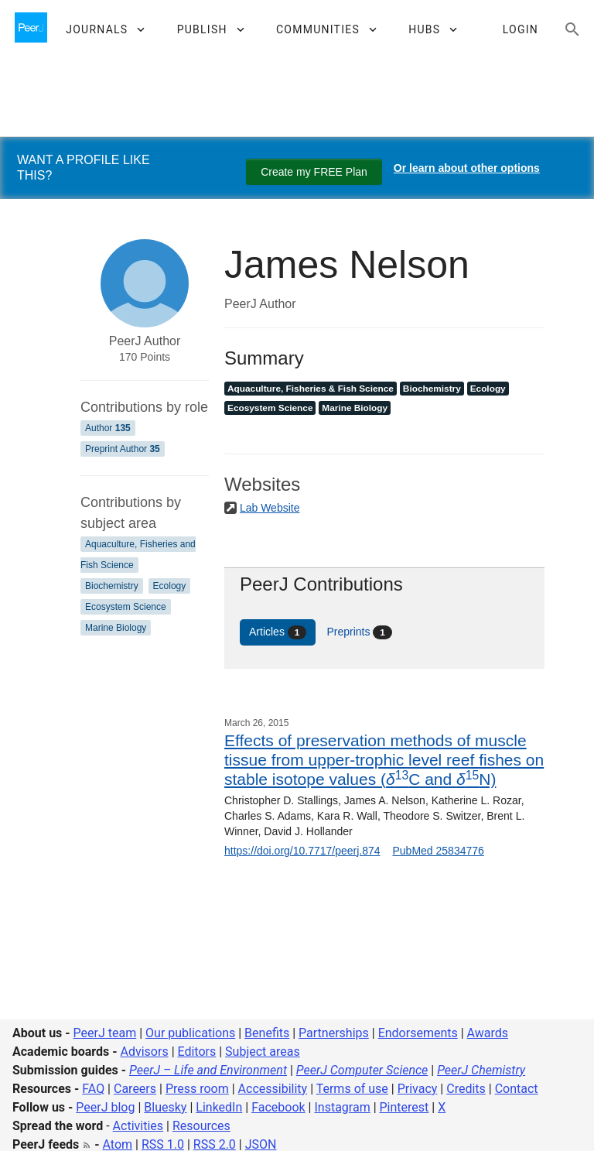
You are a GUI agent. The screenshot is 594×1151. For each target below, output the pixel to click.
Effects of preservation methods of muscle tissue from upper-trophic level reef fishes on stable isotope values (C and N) (384, 759)
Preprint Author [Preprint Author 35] (122, 449)
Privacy (418, 1088)
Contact (516, 1088)
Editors (197, 1051)
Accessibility (273, 1088)
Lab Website (270, 508)
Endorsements (418, 1033)
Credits (466, 1088)
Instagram (342, 1107)
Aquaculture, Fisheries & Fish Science (310, 388)
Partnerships (334, 1033)
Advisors (144, 1051)
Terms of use (352, 1088)
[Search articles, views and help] (572, 29)
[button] (105, 29)
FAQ (93, 1088)
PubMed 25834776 (437, 850)
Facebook (278, 1107)
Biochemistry (111, 586)
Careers (135, 1088)
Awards (487, 1033)
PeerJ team (105, 1033)
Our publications (190, 1033)
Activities (138, 1125)
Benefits (266, 1033)
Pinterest (404, 1107)
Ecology (169, 586)
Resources (201, 1125)
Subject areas (262, 1051)
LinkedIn (219, 1107)
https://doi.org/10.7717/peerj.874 (302, 850)
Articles (277, 632)
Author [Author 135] (108, 428)
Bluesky (165, 1107)
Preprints (359, 632)
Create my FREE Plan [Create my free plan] (314, 172)
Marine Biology (115, 627)
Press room (197, 1088)
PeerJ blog (105, 1107)
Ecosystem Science (125, 606)
